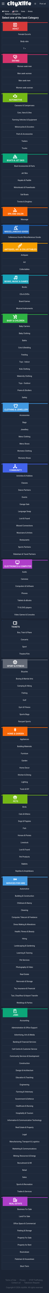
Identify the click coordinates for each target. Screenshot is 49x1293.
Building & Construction (24, 896)
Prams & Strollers (25, 390)
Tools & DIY (24, 789)
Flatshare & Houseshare (24, 1259)
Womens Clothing (24, 451)
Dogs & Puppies (24, 821)
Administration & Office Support (24, 1028)
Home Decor (24, 768)
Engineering (24, 1085)
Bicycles (24, 672)
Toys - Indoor (24, 362)
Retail (24, 1170)
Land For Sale (24, 1216)
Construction (24, 1063)
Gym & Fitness (24, 707)
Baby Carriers (24, 326)
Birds (24, 807)
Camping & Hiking (24, 686)
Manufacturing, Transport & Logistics (25, 1142)
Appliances (24, 739)
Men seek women (24, 73)
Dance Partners (24, 490)
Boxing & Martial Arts (24, 679)
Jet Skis (24, 173)
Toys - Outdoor (24, 383)
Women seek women (24, 88)
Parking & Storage (24, 1231)
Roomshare (24, 1252)
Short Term (24, 1266)
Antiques (24, 255)
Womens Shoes (24, 458)
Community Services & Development (24, 1056)
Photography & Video (24, 967)
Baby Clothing (24, 333)
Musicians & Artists (24, 533)
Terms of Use (10, 1280)
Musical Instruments (24, 308)
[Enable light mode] (35, 3)
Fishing (24, 693)
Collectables (24, 269)
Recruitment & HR (24, 1163)
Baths (24, 340)
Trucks (24, 148)
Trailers (24, 141)
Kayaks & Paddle (24, 180)
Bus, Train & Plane (24, 632)
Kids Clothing (24, 369)
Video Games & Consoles (24, 615)
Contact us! (16, 1283)
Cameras (24, 579)
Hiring (24, 939)
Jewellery (24, 429)
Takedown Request (32, 1283)
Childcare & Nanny (24, 903)
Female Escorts (24, 34)
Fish (24, 828)
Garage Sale (24, 504)
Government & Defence (24, 1099)
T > (24, 48)
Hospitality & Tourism (24, 1113)
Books (24, 287)
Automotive (24, 889)
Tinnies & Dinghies (24, 202)
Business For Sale (24, 1209)
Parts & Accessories (24, 134)
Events (24, 497)
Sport (24, 647)
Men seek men (24, 81)
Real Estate (24, 974)
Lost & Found (24, 518)
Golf (24, 700)
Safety (24, 397)
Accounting (24, 1020)
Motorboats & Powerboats (24, 187)
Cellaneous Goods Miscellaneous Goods (24, 237)
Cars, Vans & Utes (24, 113)
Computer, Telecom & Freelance (24, 917)
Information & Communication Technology (24, 1120)
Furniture (24, 753)
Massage (24, 219)
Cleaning (24, 910)
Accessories (24, 415)
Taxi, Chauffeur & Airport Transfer (24, 996)
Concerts (24, 640)
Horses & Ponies (24, 835)
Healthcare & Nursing (24, 1106)
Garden (24, 761)
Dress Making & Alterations (24, 924)
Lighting (24, 782)
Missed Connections (24, 526)
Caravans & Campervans (24, 105)
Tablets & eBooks (25, 600)
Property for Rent (24, 1245)
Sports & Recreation (24, 1184)
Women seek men (24, 66)
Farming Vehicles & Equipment (24, 120)
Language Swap (24, 511)
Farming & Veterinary (24, 1092)
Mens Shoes (24, 444)
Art (24, 262)
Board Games (24, 301)
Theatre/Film (24, 654)
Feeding (24, 355)
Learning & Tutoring (24, 953)
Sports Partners (24, 547)
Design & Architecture (24, 1070)
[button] (3, 4)
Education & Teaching (24, 1077)
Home (6, 11)
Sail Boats (24, 194)
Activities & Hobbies (24, 476)
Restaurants (24, 540)
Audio (24, 572)
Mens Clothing (24, 437)
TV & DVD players (24, 607)
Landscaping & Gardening (24, 946)
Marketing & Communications (24, 1149)
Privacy (22, 1280)
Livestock (24, 842)
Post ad (43, 4)
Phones (24, 593)
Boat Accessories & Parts (24, 166)
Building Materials (24, 746)
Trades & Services (24, 1191)
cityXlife (24, 1287)
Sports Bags (25, 714)
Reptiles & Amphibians (24, 871)
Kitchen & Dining (24, 775)
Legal (24, 1134)
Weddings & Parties (24, 1003)
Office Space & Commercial (24, 1223)
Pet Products (24, 857)
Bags (24, 422)
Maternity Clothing (24, 376)
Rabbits (24, 864)
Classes (24, 483)
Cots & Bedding (24, 348)
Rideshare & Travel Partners (24, 554)
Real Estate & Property (24, 1127)
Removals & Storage (24, 981)
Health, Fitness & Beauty (24, 931)
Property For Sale (24, 1238)
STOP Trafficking (36, 1280)
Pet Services (24, 960)
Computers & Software (24, 586)
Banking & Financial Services (24, 1042)
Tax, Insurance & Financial (24, 988)
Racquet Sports (24, 721)
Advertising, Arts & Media (24, 1035)
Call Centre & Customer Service (24, 1049)
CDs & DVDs (25, 294)
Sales (24, 1177)
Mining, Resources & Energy (24, 1156)
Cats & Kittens (24, 814)
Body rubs (24, 41)
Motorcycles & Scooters (24, 127)
